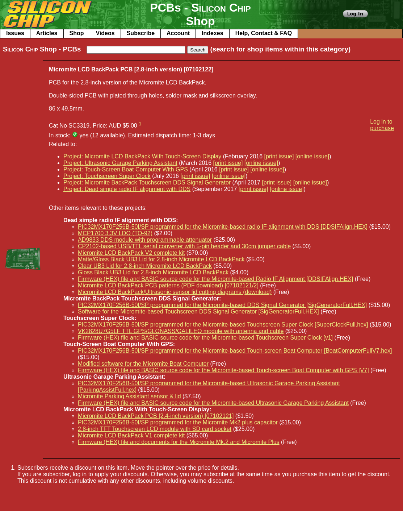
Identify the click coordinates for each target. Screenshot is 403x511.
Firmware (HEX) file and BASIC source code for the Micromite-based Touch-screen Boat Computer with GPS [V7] (223, 370)
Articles (47, 33)
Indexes (212, 33)
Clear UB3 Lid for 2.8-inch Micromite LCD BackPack (145, 266)
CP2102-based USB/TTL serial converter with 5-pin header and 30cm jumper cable (184, 246)
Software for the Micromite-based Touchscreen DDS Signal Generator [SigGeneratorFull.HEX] (198, 311)
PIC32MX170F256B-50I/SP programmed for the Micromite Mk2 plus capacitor (178, 422)
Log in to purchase (382, 125)
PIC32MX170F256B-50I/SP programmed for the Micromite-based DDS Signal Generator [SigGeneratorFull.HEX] (222, 305)
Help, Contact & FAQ (263, 33)
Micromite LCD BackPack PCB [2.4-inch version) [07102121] (156, 416)
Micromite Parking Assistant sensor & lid (129, 396)
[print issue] (279, 156)
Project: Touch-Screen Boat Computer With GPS (125, 169)
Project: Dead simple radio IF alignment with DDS (126, 189)
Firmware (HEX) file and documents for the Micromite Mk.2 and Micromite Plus (179, 442)
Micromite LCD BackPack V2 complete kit (131, 253)
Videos (105, 33)
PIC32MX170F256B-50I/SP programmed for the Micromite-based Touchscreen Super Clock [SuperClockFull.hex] (223, 324)
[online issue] (312, 156)
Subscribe (141, 33)
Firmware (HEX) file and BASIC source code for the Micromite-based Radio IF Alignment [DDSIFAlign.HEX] (215, 279)
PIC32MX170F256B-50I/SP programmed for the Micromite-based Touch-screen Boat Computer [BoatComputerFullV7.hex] (235, 351)
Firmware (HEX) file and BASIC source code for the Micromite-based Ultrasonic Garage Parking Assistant (213, 403)
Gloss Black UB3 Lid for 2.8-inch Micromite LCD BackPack (153, 272)
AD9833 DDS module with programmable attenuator (145, 240)
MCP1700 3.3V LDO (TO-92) (115, 233)
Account (178, 33)
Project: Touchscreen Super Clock (107, 176)
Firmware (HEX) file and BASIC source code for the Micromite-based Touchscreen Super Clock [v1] (205, 338)
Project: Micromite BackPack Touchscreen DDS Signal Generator (147, 182)
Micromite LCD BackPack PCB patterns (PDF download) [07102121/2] (168, 285)
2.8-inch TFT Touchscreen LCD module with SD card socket (154, 429)
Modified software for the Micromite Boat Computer (143, 364)
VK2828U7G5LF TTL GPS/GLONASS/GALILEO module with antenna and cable (181, 331)
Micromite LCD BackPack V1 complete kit (131, 435)
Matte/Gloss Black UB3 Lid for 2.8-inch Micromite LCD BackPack (161, 259)
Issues (15, 33)
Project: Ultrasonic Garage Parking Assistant (120, 163)
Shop (77, 33)
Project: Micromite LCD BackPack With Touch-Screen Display (142, 156)
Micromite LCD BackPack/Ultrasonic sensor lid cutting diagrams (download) (175, 292)
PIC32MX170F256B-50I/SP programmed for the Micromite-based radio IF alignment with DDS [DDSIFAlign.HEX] (223, 227)
